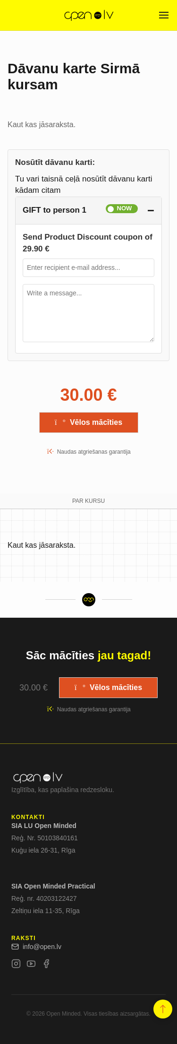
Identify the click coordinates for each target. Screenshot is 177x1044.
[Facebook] (46, 965)
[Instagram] (16, 965)
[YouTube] (31, 965)
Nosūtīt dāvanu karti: (55, 162)
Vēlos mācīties (88, 422)
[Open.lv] (88, 15)
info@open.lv (36, 946)
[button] (162, 1009)
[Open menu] (163, 15)
